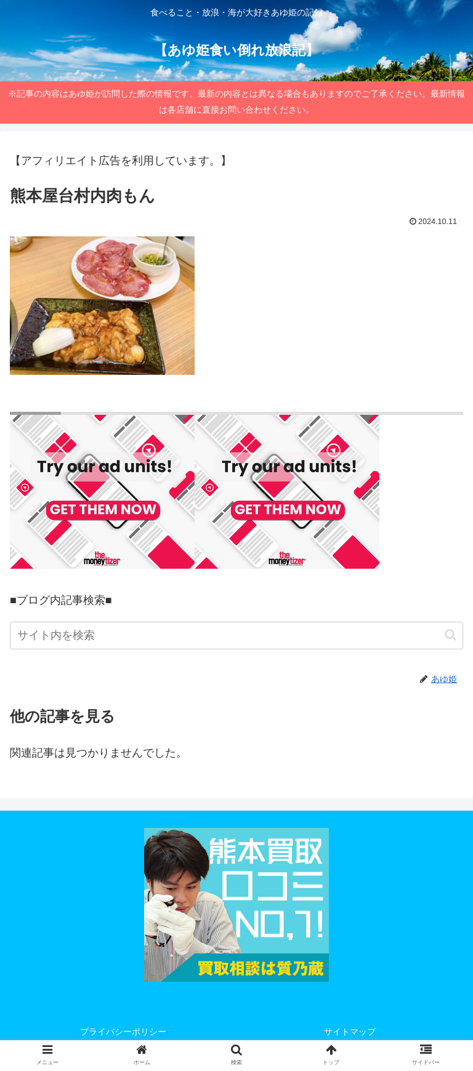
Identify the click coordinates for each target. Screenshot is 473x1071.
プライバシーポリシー (123, 1032)
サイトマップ (350, 1032)
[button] (450, 635)
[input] (236, 635)
